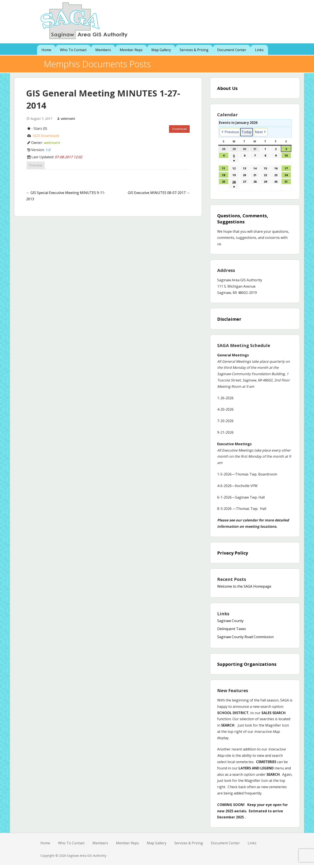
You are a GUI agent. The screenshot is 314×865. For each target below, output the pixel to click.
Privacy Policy (232, 553)
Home (46, 49)
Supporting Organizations (246, 664)
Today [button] (246, 132)
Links (259, 49)
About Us (227, 88)
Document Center (231, 49)
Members (103, 49)
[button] (230, 132)
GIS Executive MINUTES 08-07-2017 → (159, 192)
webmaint (68, 118)
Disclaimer (229, 319)
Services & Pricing (194, 49)
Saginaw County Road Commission (245, 636)
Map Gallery (161, 49)
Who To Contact (73, 49)
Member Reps (131, 49)
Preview (35, 165)
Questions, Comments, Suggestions (242, 219)
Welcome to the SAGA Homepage (244, 586)
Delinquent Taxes (231, 628)
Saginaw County (230, 620)
